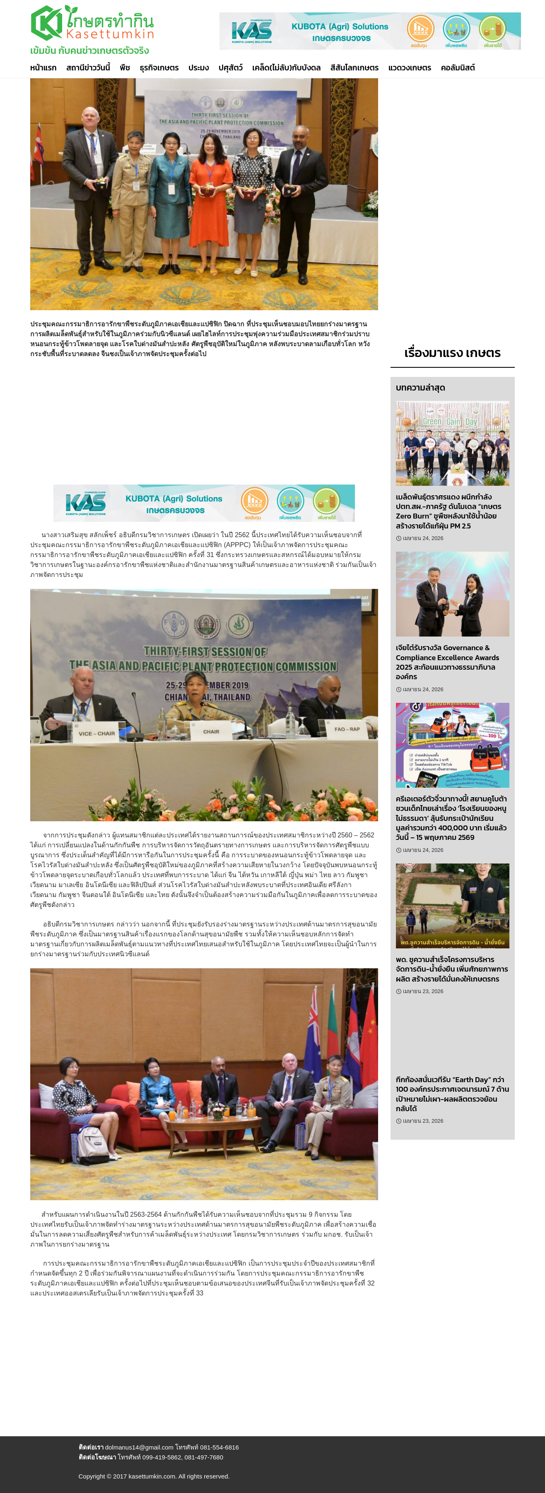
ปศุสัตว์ (231, 68)
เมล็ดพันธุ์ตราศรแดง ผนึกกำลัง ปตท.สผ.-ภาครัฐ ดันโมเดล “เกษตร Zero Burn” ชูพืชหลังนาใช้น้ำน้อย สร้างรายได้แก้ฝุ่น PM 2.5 (449, 511)
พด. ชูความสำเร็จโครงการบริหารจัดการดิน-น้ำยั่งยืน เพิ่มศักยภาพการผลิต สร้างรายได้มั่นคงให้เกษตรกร (452, 969)
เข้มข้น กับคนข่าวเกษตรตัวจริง (89, 50)
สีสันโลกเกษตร (354, 68)
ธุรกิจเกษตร (159, 68)
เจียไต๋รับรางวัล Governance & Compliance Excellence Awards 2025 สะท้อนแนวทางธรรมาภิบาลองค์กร (447, 662)
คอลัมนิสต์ (458, 68)
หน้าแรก (43, 68)
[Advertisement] (204, 427)
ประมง (198, 68)
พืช (125, 68)
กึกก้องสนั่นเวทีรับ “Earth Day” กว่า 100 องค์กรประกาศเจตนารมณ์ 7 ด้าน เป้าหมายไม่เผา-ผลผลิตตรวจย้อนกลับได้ (452, 1094)
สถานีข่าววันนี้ (88, 68)
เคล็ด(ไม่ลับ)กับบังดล (286, 68)
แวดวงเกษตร (410, 68)
